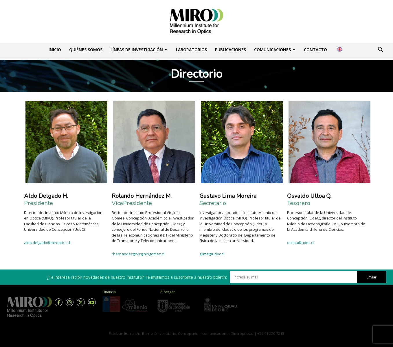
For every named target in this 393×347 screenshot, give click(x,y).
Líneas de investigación (139, 49)
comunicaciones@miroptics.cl (228, 333)
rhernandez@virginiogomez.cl (138, 253)
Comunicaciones (274, 49)
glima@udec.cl (211, 253)
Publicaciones (230, 49)
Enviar (372, 277)
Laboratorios (191, 49)
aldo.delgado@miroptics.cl (47, 242)
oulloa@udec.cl (300, 242)
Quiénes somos (85, 49)
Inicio (55, 49)
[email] (293, 277)
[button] (380, 50)
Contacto (315, 49)
